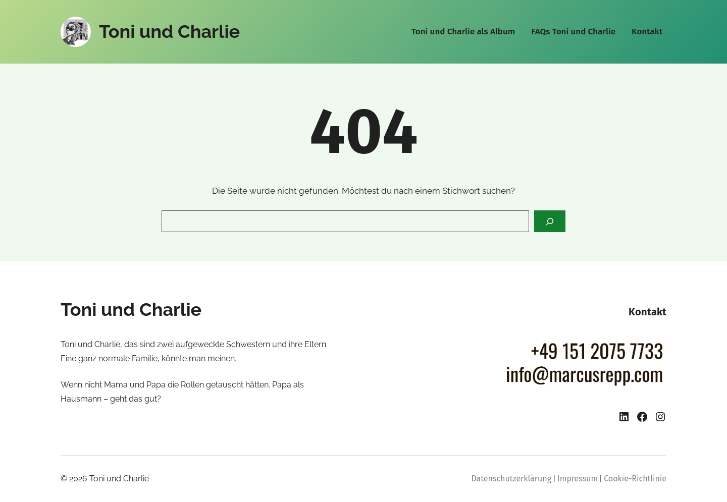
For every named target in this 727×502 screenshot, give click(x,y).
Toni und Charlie (169, 31)
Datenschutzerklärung (511, 478)
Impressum (577, 478)
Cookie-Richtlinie (635, 478)
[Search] (549, 221)
